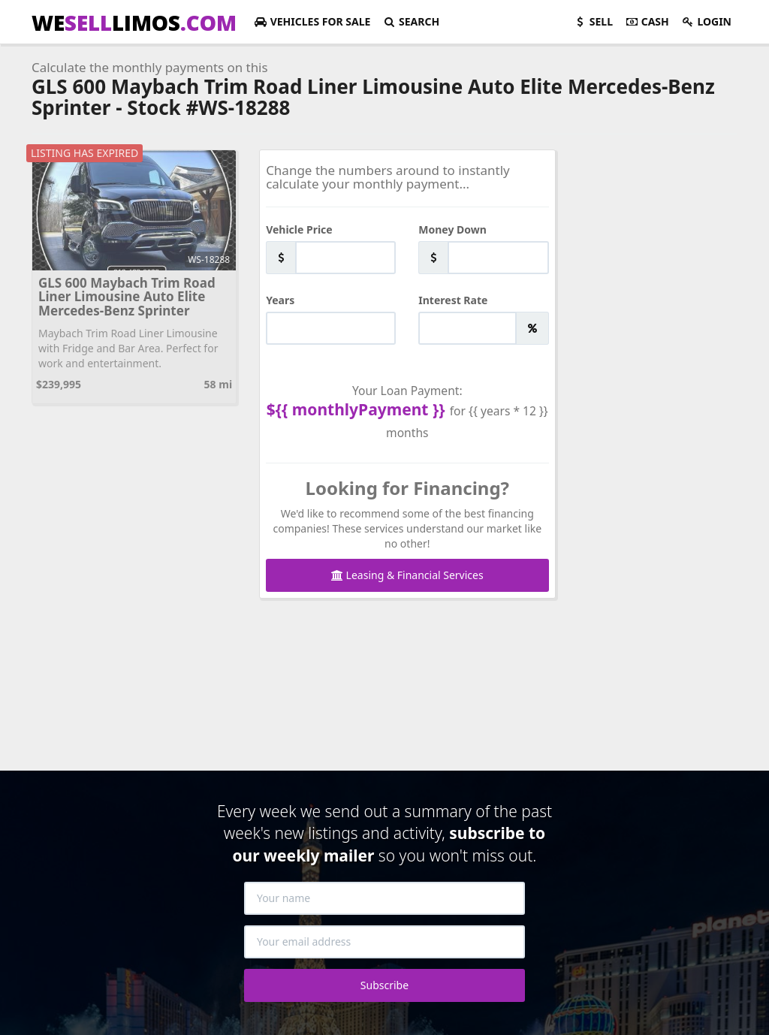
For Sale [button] (312, 21)
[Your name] (384, 898)
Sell (593, 21)
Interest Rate (452, 300)
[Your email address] (384, 941)
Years (280, 300)
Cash (647, 21)
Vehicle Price (299, 229)
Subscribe (384, 985)
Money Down (452, 229)
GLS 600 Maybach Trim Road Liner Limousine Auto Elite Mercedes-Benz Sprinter (127, 296)
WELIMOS (134, 22)
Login (706, 21)
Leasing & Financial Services (407, 575)
